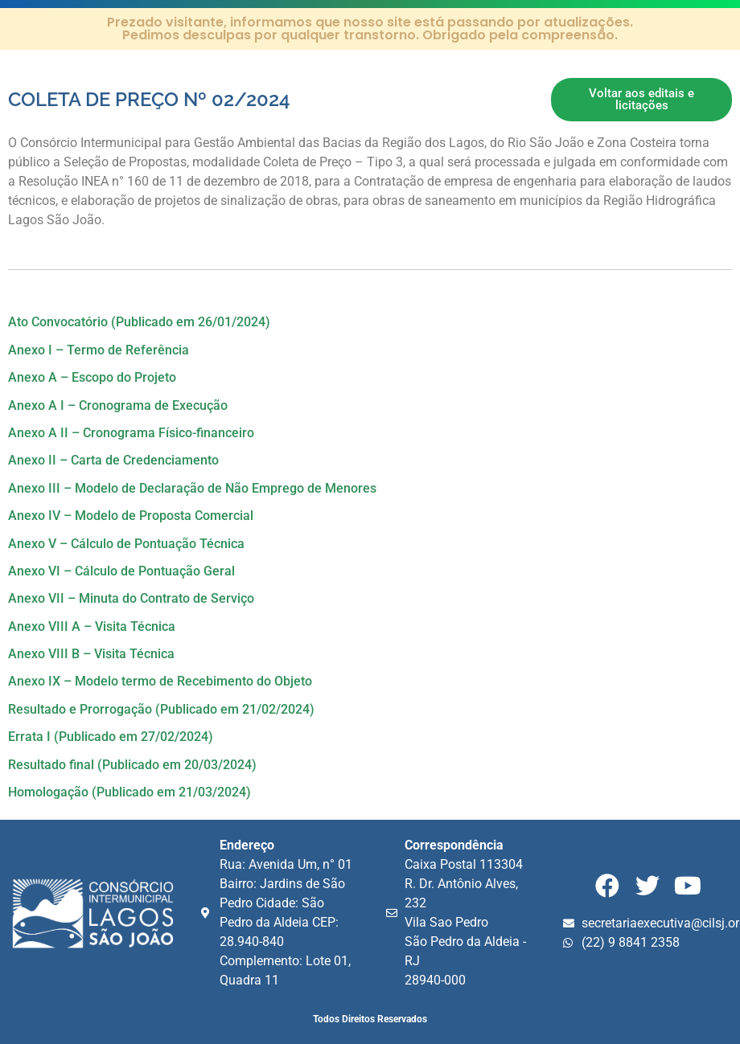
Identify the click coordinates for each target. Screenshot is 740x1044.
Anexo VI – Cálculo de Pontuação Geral (121, 571)
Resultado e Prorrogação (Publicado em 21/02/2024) (161, 709)
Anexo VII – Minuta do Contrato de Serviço (131, 598)
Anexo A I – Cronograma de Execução (118, 405)
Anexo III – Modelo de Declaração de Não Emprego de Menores (192, 488)
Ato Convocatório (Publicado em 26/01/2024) (139, 322)
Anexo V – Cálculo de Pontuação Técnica (126, 543)
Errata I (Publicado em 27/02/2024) (110, 736)
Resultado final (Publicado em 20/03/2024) (132, 764)
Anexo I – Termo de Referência (98, 350)
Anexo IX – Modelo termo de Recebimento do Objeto (160, 681)
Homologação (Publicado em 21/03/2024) (129, 792)
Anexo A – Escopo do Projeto (92, 377)
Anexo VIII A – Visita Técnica (91, 626)
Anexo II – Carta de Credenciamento (113, 460)
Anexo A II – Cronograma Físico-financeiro (131, 432)
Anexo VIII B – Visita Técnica (91, 653)
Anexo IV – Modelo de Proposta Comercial (130, 515)
